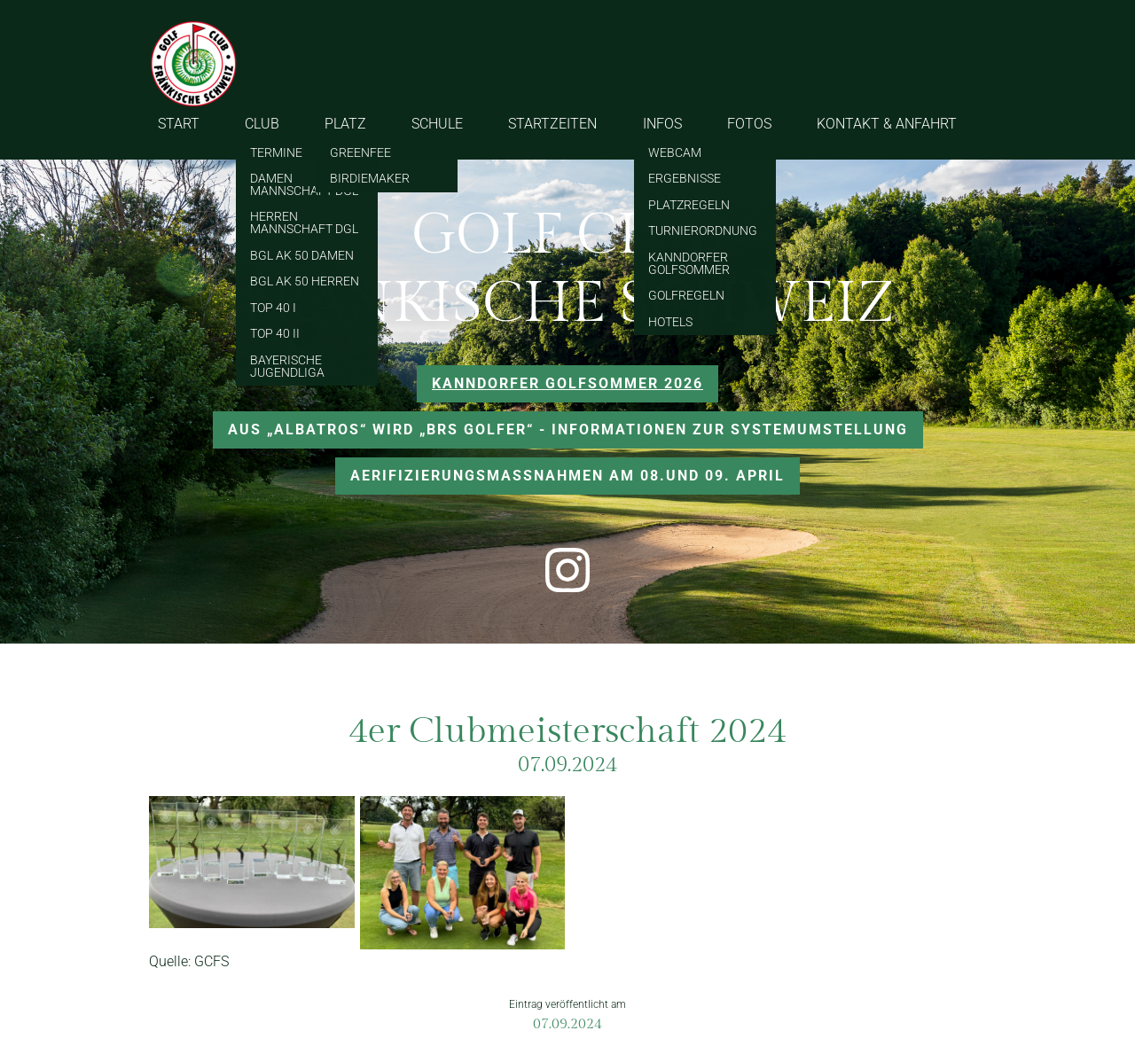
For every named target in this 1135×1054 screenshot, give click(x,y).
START (179, 123)
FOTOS (749, 123)
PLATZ (345, 123)
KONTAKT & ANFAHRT (887, 123)
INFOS (662, 123)
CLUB (262, 123)
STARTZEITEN (552, 123)
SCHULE (437, 123)
